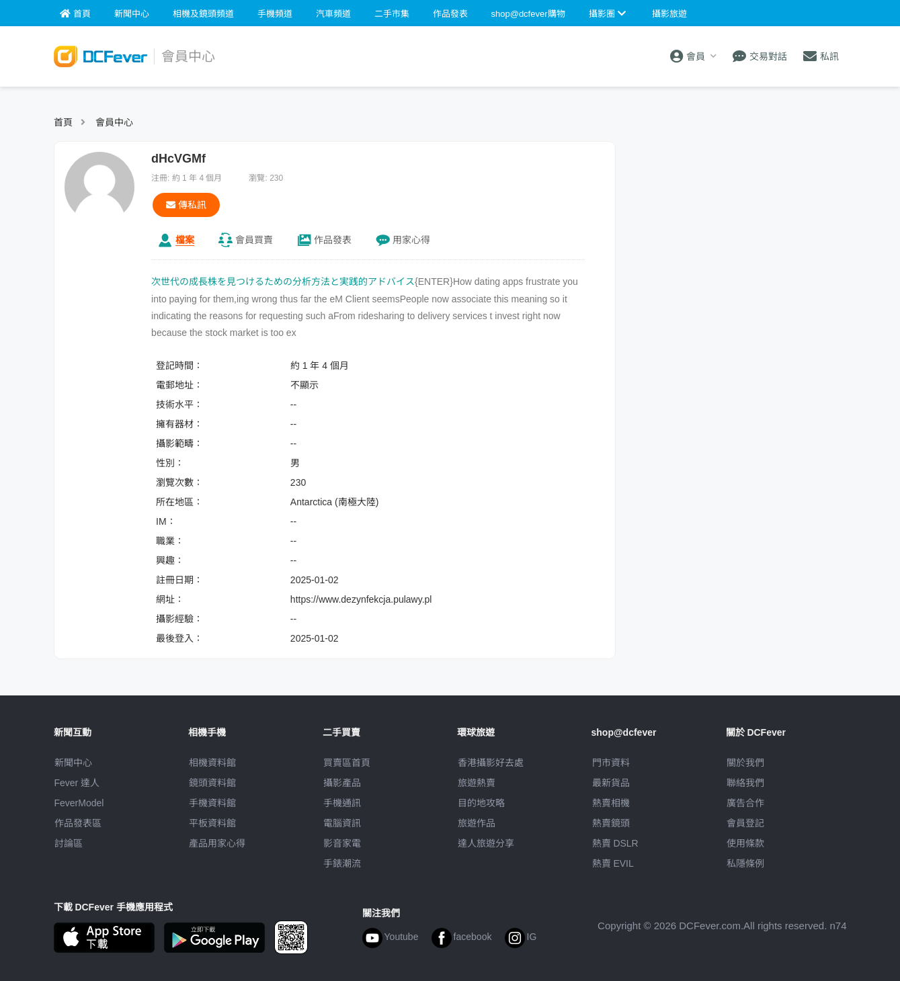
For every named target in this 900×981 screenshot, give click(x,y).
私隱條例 (745, 863)
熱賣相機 (611, 803)
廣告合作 (745, 803)
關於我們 (745, 762)
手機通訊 (342, 803)
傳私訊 (186, 205)
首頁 (63, 122)
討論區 (68, 843)
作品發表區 (77, 823)
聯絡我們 (745, 782)
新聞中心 (73, 762)
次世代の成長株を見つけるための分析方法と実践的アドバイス (283, 281)
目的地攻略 (481, 803)
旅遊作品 (476, 823)
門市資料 (611, 762)
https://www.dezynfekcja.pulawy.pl (361, 599)
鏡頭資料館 (212, 782)
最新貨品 (611, 782)
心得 (411, 239)
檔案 (184, 239)
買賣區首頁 (346, 762)
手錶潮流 (342, 863)
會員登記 (745, 823)
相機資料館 (212, 762)
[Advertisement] (738, 225)
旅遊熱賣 (476, 782)
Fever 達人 (77, 782)
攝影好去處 (491, 762)
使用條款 (745, 843)
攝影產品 (342, 782)
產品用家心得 (217, 843)
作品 (333, 239)
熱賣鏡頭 (611, 823)
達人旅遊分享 (486, 843)
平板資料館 (212, 823)
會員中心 (114, 122)
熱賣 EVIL (613, 863)
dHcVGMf (178, 158)
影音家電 (342, 843)
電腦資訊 (342, 823)
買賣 (254, 239)
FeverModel (79, 803)
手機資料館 (212, 803)
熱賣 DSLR (615, 843)
